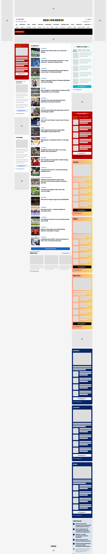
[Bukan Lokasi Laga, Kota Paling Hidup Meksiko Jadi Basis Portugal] (35, 230)
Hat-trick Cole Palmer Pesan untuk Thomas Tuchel (55, 121)
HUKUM (39, 27)
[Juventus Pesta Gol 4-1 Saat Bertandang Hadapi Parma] (35, 171)
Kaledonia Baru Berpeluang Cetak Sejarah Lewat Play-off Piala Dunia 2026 (54, 71)
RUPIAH (88, 27)
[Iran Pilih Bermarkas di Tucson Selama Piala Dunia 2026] (35, 221)
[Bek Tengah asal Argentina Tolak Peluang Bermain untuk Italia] (35, 161)
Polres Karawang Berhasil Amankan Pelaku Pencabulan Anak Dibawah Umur (83, 545)
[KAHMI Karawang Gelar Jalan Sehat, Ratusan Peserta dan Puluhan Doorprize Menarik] (35, 181)
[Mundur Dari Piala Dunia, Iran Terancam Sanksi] (35, 52)
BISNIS (74, 27)
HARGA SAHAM (81, 27)
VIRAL (56, 27)
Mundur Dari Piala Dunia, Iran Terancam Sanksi (54, 51)
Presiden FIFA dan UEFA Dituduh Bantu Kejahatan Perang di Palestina (53, 101)
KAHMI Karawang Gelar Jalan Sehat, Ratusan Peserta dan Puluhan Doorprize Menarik (54, 181)
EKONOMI (69, 27)
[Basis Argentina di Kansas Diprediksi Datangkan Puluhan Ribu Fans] (35, 131)
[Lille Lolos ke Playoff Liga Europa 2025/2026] (35, 201)
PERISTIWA (40, 24)
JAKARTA (22, 27)
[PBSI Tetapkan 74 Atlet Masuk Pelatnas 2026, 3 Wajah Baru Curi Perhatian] (35, 92)
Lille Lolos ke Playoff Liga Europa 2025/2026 (55, 199)
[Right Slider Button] (91, 24)
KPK (48, 27)
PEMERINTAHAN (65, 24)
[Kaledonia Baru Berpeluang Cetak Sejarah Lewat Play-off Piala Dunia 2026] (35, 72)
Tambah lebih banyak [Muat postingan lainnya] (50, 248)
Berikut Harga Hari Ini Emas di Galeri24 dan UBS (83, 540)
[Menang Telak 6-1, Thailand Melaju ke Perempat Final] (35, 211)
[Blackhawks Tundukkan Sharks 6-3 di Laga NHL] (35, 141)
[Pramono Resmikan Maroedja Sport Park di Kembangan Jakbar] (35, 111)
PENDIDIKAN (48, 24)
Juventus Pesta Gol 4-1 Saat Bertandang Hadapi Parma (54, 170)
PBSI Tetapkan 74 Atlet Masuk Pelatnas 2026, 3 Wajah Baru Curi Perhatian (55, 91)
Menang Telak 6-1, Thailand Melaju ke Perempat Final (53, 210)
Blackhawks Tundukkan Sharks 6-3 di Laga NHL (55, 140)
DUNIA (34, 27)
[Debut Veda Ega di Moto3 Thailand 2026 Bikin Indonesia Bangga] (35, 82)
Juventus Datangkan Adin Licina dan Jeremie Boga (53, 190)
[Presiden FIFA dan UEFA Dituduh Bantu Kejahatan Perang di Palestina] (35, 101)
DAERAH (34, 24)
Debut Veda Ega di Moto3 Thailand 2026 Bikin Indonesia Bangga (55, 81)
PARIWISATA (79, 24)
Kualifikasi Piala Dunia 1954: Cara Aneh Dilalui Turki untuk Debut (53, 150)
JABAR (17, 27)
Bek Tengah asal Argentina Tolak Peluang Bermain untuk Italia (54, 160)
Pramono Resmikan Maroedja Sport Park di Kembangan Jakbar (55, 111)
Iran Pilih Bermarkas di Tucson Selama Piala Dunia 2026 (55, 220)
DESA (28, 24)
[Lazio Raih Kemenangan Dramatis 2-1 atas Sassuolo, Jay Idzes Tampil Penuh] (35, 62)
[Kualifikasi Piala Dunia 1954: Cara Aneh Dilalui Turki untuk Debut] (35, 151)
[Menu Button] (20, 19)
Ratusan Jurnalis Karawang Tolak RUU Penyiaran (82, 536)
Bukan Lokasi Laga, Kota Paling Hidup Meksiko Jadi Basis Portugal (53, 230)
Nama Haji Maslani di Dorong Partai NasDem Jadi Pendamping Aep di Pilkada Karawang (83, 530)
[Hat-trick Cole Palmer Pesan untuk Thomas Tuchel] (35, 121)
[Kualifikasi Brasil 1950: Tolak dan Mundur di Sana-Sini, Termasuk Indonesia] (35, 240)
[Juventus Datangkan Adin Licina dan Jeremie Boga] (35, 191)
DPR (44, 27)
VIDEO (52, 27)
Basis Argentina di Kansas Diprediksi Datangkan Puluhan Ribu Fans (52, 130)
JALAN (72, 24)
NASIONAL (29, 27)
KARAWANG (22, 24)
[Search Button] (88, 19)
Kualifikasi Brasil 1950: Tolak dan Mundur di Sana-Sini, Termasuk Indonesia (55, 240)
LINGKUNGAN (87, 24)
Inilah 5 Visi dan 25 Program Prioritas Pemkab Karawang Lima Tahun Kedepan (83, 525)
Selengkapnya (21, 74)
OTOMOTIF (62, 27)
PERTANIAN (56, 24)
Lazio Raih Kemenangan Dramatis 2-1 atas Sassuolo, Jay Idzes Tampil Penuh (54, 61)
